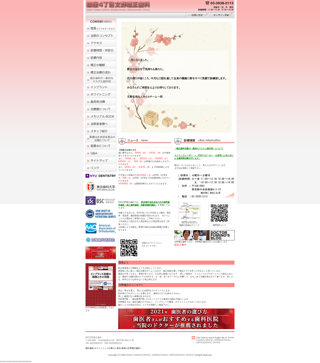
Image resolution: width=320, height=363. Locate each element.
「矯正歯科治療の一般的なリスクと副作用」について (198, 148)
